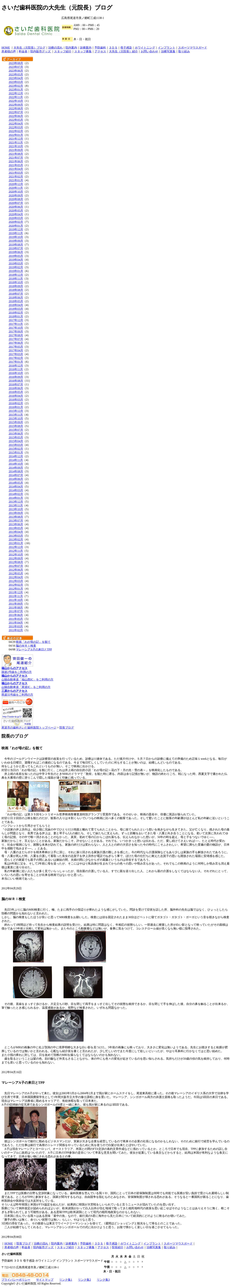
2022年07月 (16, 112)
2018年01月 (16, 316)
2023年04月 (16, 78)
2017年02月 (16, 358)
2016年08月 (16, 380)
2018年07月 (16, 293)
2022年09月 (16, 104)
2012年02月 (16, 584)
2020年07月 (16, 203)
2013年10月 (16, 509)
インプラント (166, 47)
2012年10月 (16, 554)
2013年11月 (16, 505)
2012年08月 (16, 562)
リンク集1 (65, 1279)
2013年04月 (16, 531)
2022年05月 (16, 119)
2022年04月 (16, 123)
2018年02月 (16, 312)
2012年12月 (16, 547)
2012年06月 (16, 569)
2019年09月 (16, 240)
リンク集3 (103, 1279)
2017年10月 (16, 327)
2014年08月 (16, 471)
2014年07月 (16, 475)
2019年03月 (16, 263)
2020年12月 (16, 184)
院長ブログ (66, 727)
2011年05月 (16, 618)
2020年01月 (16, 225)
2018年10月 (16, 282)
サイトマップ (44, 1279)
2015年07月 (16, 429)
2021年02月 (16, 176)
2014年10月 (16, 463)
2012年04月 (16, 577)
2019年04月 (16, 259)
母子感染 (126, 47)
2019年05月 (16, 255)
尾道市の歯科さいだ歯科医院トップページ (28, 727)
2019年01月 (16, 271)
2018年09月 (16, 286)
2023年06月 (16, 70)
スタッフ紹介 (62, 51)
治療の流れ (55, 47)
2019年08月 (16, 244)
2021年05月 (16, 165)
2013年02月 (16, 539)
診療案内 (85, 47)
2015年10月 (16, 418)
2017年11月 (16, 323)
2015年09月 (16, 422)
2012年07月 (16, 565)
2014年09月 (16, 467)
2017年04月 (16, 350)
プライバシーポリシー (15, 1279)
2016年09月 (16, 376)
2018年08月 (16, 289)
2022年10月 (16, 100)
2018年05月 (16, 301)
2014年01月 (16, 497)
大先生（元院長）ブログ (29, 47)
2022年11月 (16, 97)
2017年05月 (16, 346)
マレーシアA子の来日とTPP (34, 649)
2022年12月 (16, 93)
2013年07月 (16, 520)
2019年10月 (16, 237)
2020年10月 (16, 191)
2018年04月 (16, 305)
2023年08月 (16, 63)
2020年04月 (16, 214)
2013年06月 (16, 524)
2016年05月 (16, 392)
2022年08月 (16, 108)
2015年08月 (16, 426)
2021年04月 (16, 168)
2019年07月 (16, 248)
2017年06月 (16, 342)
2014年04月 (16, 486)
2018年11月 (16, 278)
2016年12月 (16, 365)
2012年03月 (16, 581)
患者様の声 (8, 51)
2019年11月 (16, 233)
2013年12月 (16, 501)
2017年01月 (16, 361)
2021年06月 (16, 161)
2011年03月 (16, 626)
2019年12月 (16, 229)
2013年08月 (16, 516)
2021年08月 (16, 153)
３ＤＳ (113, 47)
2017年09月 (16, 331)
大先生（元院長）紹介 (123, 51)
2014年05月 (16, 482)
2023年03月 (16, 82)
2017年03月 (16, 354)
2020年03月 (16, 218)
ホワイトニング (145, 47)
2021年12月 (16, 138)
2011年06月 (16, 615)
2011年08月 (16, 607)
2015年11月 (16, 414)
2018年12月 (16, 274)
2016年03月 (16, 399)
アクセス (100, 51)
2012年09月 (16, 558)
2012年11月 (16, 550)
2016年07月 (16, 384)
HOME (5, 47)
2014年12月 (16, 456)
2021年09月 (16, 150)
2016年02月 (16, 403)
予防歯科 (100, 47)
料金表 (23, 51)
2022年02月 (16, 131)
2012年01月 (16, 588)
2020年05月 (16, 210)
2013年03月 (16, 535)
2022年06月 (16, 116)
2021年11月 (16, 142)
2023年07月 (16, 66)
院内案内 (71, 47)
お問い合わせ (149, 51)
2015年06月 (16, 433)
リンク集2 (84, 1279)
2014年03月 (16, 490)
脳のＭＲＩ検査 (26, 645)
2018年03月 (16, 308)
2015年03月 (16, 444)
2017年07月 (16, 339)
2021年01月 (16, 180)
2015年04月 (16, 441)
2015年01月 (16, 452)
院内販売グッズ (40, 51)
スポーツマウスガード (192, 47)
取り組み (184, 51)
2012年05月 (16, 573)
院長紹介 (117, 1247)
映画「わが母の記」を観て (33, 641)
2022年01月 (16, 134)
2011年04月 (16, 622)
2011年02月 (16, 630)
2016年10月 (16, 373)
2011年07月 (16, 611)
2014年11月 (16, 460)
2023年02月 (16, 85)
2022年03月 (16, 127)
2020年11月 (16, 187)
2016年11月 (16, 369)
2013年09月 (16, 513)
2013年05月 (16, 528)
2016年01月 (16, 407)
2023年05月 (16, 74)
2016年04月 (16, 395)
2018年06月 (16, 297)
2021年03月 (16, 172)
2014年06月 (16, 478)
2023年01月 (16, 89)
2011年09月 (16, 603)
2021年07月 (16, 157)
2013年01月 (16, 543)
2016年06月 (16, 388)
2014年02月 (16, 494)
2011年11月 (16, 596)
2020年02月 (16, 221)
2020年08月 (16, 199)
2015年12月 (16, 410)
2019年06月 (16, 252)
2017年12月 (16, 320)
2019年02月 (16, 267)
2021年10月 (16, 146)
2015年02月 (16, 448)
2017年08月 (16, 335)
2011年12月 (16, 592)
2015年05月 (16, 437)
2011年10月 (16, 599)
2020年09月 (16, 195)
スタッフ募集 (83, 51)
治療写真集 (168, 51)
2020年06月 (16, 206)
